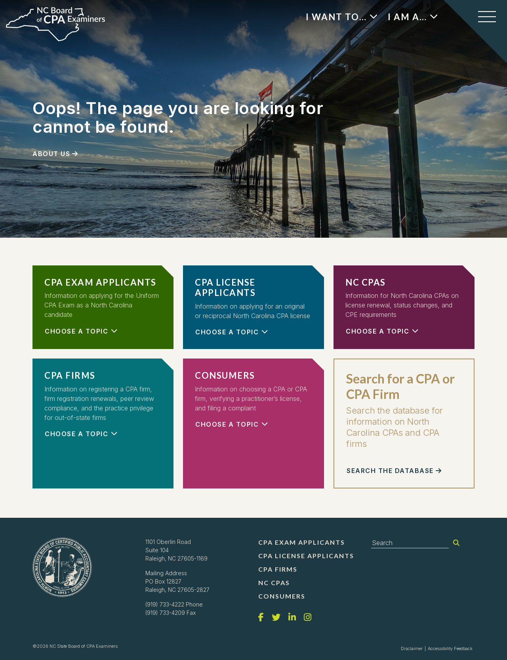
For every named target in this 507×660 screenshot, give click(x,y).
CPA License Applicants (306, 555)
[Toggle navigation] (487, 17)
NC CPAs (274, 582)
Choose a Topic (76, 331)
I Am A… (407, 16)
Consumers (281, 596)
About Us (51, 154)
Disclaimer (412, 648)
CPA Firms (277, 569)
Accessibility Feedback (450, 648)
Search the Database (390, 471)
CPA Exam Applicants (301, 542)
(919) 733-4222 (164, 604)
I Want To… (336, 16)
